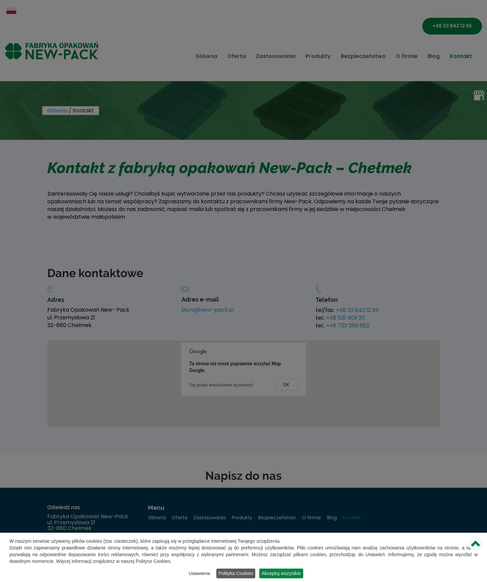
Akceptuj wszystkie (283, 573)
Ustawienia (198, 573)
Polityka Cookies (236, 573)
